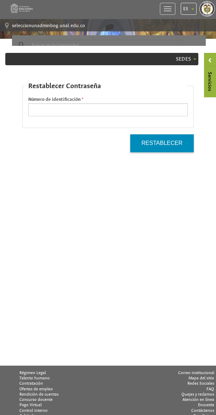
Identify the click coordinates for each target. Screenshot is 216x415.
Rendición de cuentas (39, 394)
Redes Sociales (200, 383)
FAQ (210, 388)
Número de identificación (54, 99)
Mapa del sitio (201, 378)
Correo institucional (196, 372)
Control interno (33, 410)
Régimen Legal (32, 372)
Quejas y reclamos (197, 394)
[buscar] (108, 45)
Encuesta (206, 404)
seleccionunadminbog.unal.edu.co (48, 26)
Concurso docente (36, 399)
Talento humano (34, 378)
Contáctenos (202, 410)
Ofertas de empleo (36, 388)
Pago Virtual (30, 404)
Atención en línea (198, 399)
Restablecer (162, 143)
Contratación (31, 383)
